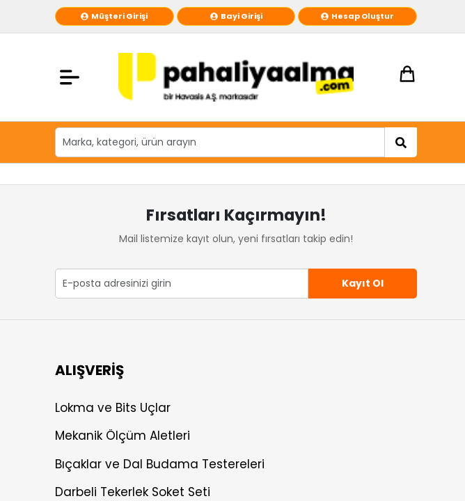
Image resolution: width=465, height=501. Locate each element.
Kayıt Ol (363, 283)
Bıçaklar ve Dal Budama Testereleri (160, 464)
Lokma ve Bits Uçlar (113, 407)
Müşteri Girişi (114, 16)
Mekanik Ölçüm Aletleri (122, 435)
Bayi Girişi (236, 16)
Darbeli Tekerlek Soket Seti (132, 492)
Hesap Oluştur (357, 16)
